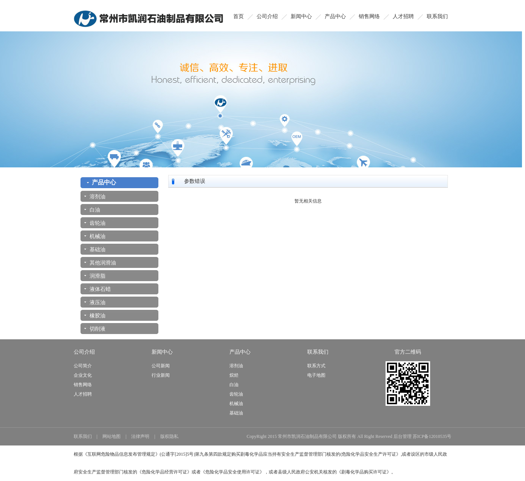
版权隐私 (169, 436)
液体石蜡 (97, 289)
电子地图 (316, 375)
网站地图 (111, 436)
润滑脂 (94, 276)
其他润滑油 (100, 263)
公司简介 (83, 365)
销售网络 (369, 16)
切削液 (94, 329)
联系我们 (437, 16)
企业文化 (83, 375)
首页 (238, 16)
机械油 (94, 236)
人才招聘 (403, 16)
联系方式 (316, 365)
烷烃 (233, 375)
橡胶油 (94, 316)
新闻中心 (301, 16)
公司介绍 (267, 16)
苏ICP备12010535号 (432, 436)
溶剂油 (94, 197)
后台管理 (402, 436)
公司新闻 (161, 365)
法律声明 (140, 436)
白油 (92, 210)
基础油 (94, 249)
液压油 (94, 302)
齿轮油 (94, 223)
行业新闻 (161, 375)
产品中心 (335, 16)
